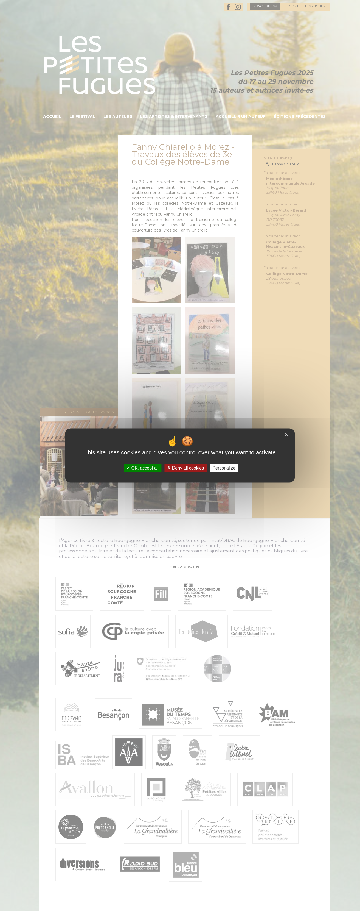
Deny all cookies (185, 468)
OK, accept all (142, 468)
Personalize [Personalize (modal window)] (223, 468)
